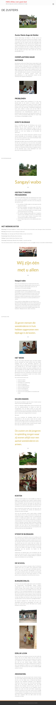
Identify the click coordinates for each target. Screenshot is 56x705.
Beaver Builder (35, 702)
